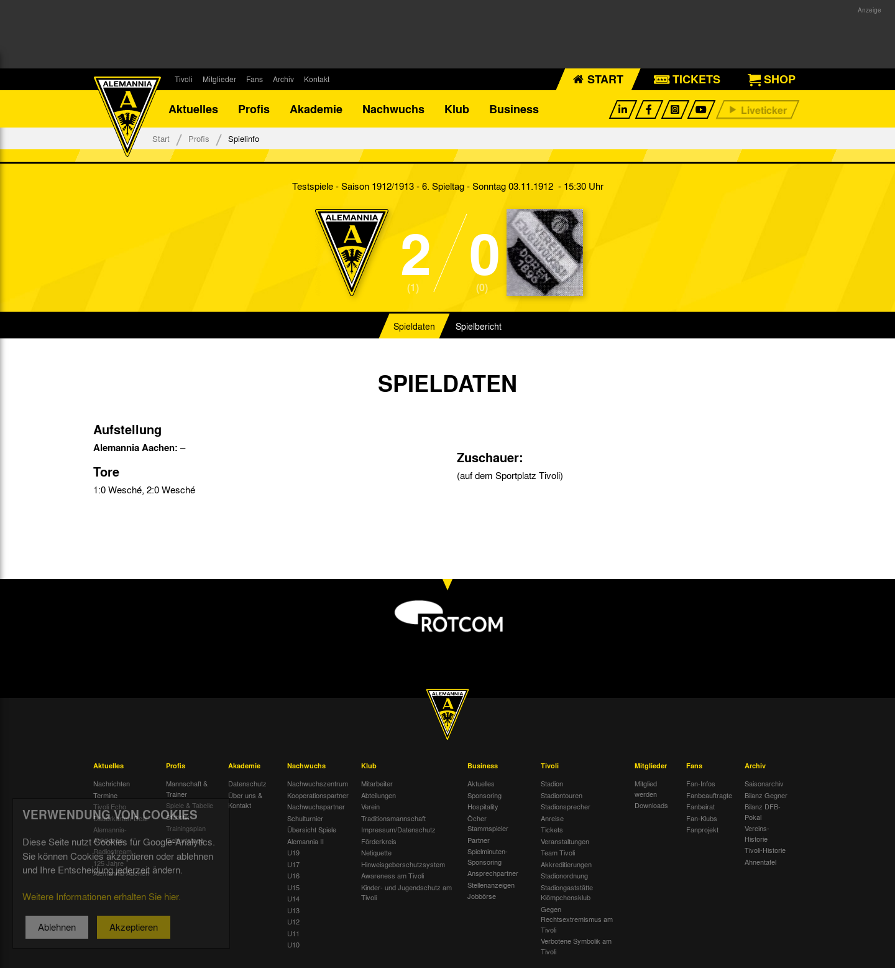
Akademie (316, 109)
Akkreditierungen (566, 864)
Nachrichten (111, 783)
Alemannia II (305, 841)
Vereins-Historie (757, 833)
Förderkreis (379, 841)
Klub (456, 109)
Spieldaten (414, 326)
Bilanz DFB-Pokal (763, 811)
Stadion (552, 783)
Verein (370, 806)
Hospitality (482, 806)
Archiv (283, 79)
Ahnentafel (760, 862)
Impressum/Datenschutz (398, 829)
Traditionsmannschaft (393, 818)
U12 (293, 921)
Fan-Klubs (701, 818)
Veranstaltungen (565, 841)
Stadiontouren (561, 795)
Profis (254, 109)
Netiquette (376, 852)
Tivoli (184, 79)
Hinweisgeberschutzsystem (403, 864)
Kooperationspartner (318, 795)
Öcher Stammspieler (487, 823)
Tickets (552, 829)
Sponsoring (484, 795)
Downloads (651, 805)
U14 (293, 898)
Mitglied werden (646, 788)
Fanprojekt (702, 829)
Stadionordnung (564, 875)
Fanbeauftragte (709, 795)
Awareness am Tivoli (392, 875)
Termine (105, 795)
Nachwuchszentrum (317, 783)
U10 (293, 944)
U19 (293, 852)
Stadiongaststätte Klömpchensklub (567, 892)
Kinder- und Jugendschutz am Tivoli (406, 892)
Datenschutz (247, 783)
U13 (293, 910)
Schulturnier (305, 818)
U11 (293, 933)
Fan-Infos (700, 783)
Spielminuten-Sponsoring (487, 856)
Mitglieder (219, 79)
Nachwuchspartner (316, 806)
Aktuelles (193, 109)
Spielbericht (479, 326)
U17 (293, 864)
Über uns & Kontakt (245, 800)
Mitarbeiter (377, 783)
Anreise (552, 818)
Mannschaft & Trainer (187, 788)
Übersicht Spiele (311, 829)
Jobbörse (481, 896)
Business (514, 109)
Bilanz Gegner (766, 795)
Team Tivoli (558, 852)
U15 (293, 887)
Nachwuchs (393, 109)
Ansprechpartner (492, 873)
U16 (293, 875)
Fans (254, 79)
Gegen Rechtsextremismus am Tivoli (577, 919)
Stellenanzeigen (491, 885)
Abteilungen (378, 795)
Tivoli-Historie (765, 850)
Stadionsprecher (565, 806)
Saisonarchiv (764, 783)
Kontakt (316, 79)
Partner (478, 840)
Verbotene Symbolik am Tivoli (576, 946)
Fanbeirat (700, 806)
